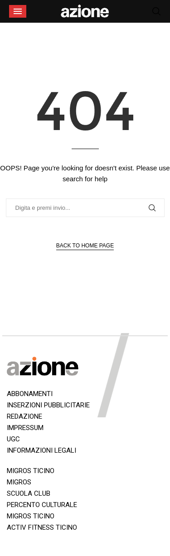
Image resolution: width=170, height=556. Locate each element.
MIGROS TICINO (30, 471)
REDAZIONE (24, 416)
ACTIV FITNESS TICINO (42, 527)
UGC (13, 439)
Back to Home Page (85, 245)
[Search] (156, 11)
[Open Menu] (17, 11)
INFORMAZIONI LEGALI (41, 450)
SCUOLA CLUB (28, 493)
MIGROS (19, 482)
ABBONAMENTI (30, 394)
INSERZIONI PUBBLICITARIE (48, 405)
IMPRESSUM (25, 428)
